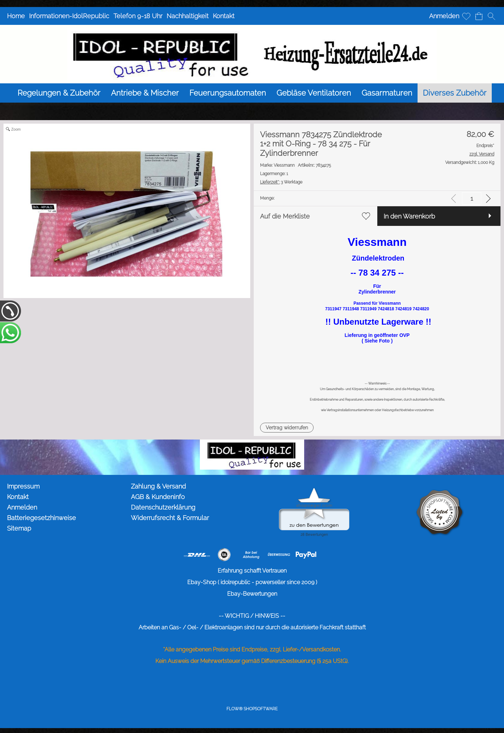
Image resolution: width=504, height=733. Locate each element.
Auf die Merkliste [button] (285, 216)
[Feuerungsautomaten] (227, 93)
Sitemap (19, 528)
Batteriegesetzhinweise (41, 517)
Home (16, 16)
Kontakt (223, 16)
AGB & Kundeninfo (158, 496)
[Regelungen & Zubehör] (59, 93)
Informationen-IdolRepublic (69, 16)
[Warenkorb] (478, 16)
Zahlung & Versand (158, 486)
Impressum (23, 486)
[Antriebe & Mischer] (145, 93)
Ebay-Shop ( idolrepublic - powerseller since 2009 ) (252, 582)
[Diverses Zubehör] (455, 93)
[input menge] (471, 198)
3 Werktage (281, 182)
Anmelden (444, 16)
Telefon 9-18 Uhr (137, 16)
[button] (491, 16)
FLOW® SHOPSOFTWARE (252, 708)
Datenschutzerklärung (163, 507)
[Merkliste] (466, 16)
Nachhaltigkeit (188, 16)
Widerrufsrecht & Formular (170, 517)
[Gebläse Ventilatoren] (313, 93)
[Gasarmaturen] (387, 93)
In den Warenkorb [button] (409, 216)
